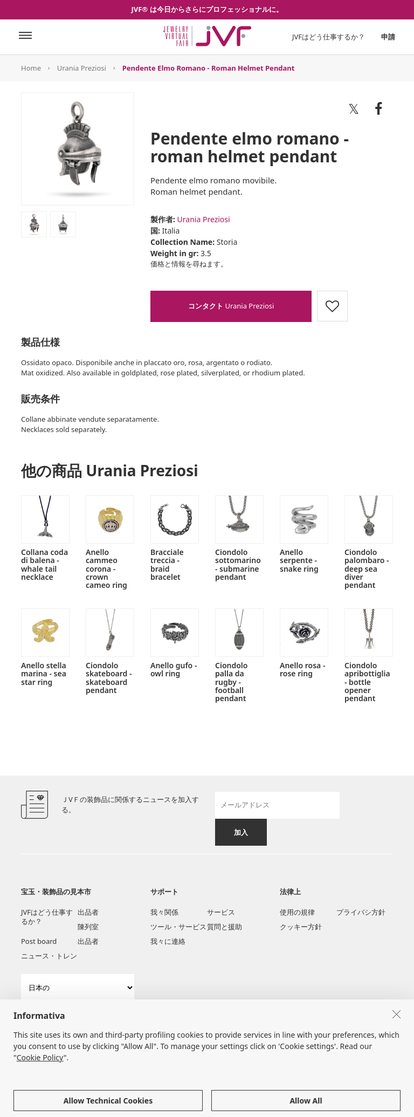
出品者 (88, 912)
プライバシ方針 (360, 912)
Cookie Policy (40, 1100)
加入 (241, 832)
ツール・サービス (178, 926)
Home (31, 68)
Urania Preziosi (81, 68)
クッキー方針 (301, 926)
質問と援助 (224, 926)
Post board (39, 941)
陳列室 (88, 926)
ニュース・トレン (49, 956)
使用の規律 (297, 912)
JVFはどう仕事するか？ (328, 37)
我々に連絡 (167, 941)
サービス (221, 912)
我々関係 (164, 912)
